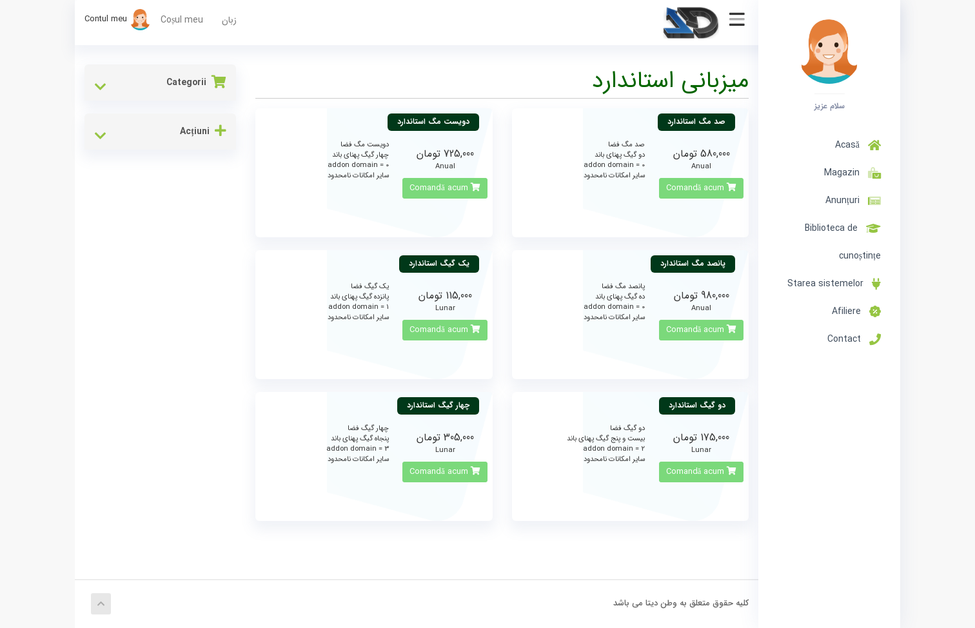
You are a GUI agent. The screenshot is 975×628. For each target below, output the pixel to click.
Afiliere (856, 311)
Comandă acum (701, 188)
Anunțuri (853, 200)
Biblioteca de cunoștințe (843, 242)
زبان (229, 20)
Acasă (858, 145)
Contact (854, 339)
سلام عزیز (829, 106)
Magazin (850, 173)
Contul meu (117, 19)
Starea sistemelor (834, 284)
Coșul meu (182, 20)
